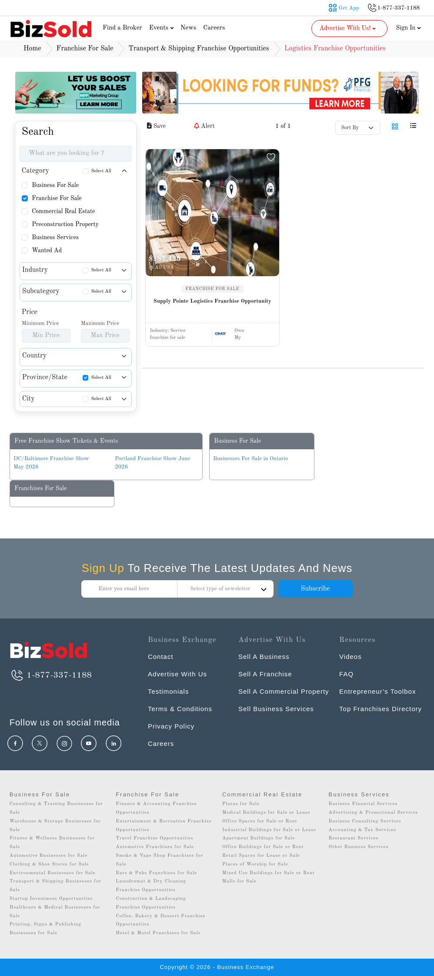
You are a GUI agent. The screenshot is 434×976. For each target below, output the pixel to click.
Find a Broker (122, 28)
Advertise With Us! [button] (348, 28)
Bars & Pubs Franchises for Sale (156, 873)
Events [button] (162, 28)
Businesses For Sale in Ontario (250, 458)
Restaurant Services (354, 838)
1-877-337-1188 (51, 675)
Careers (214, 28)
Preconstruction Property (65, 224)
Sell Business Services (276, 708)
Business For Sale (55, 185)
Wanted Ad (47, 250)
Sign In (408, 28)
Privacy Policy (171, 726)
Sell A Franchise (265, 674)
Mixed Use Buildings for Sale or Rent (268, 873)
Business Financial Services (363, 804)
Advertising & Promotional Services (373, 812)
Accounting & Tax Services (362, 830)
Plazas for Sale (241, 804)
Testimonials (168, 691)
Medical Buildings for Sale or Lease (266, 812)
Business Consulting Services (365, 821)
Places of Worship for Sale (255, 864)
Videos (350, 656)
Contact (161, 656)
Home (32, 48)
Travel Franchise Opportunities (154, 838)
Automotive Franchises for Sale (155, 847)
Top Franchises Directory (380, 708)
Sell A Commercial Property (283, 691)
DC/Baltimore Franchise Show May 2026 (51, 463)
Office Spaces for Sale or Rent (259, 821)
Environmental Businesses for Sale (53, 873)
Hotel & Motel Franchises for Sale (158, 933)
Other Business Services (359, 847)
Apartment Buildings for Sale (258, 838)
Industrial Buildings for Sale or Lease (269, 830)
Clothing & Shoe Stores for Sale (49, 864)
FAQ (346, 674)
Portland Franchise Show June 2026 (152, 463)
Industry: (168, 330)
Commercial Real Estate (63, 211)
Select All (101, 171)
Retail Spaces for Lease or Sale (261, 855)
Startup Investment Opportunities (51, 898)
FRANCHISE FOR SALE (213, 289)
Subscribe (315, 588)
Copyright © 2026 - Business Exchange (217, 967)
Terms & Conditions (180, 708)
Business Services (55, 237)
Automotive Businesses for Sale (49, 855)
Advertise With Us (177, 674)
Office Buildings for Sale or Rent (263, 847)
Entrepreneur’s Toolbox (377, 691)
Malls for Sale (239, 881)
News (188, 28)
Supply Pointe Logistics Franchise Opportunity (212, 301)
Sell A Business (264, 656)
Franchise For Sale (57, 198)
